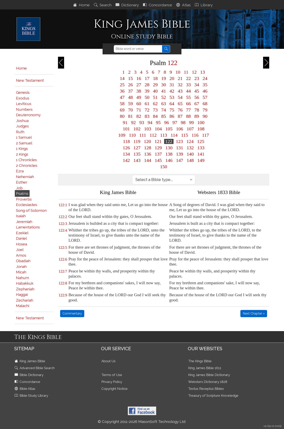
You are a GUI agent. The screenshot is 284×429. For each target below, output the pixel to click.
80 (122, 116)
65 (180, 103)
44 (188, 91)
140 (190, 154)
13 (202, 72)
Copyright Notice (114, 389)
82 (138, 116)
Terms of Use (111, 375)
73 (155, 109)
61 (147, 103)
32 (180, 84)
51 (155, 97)
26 (130, 84)
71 (138, 109)
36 (122, 91)
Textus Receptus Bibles (206, 389)
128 (147, 147)
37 (130, 91)
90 (205, 116)
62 (155, 103)
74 (163, 109)
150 (163, 166)
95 (158, 122)
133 (201, 147)
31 (172, 84)
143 (137, 160)
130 (169, 147)
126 (126, 147)
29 (155, 84)
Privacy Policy (111, 382)
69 (122, 109)
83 (147, 116)
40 (155, 91)
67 (196, 103)
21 (180, 78)
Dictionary (128, 5)
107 (190, 128)
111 (142, 135)
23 (196, 78)
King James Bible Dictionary (209, 375)
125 (201, 141)
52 (163, 97)
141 (201, 154)
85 (163, 116)
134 (126, 154)
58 (122, 103)
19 (163, 78)
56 (196, 97)
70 (130, 109)
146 (169, 160)
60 (138, 103)
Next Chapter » (254, 313)
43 (180, 91)
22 (188, 78)
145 (158, 160)
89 (196, 116)
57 (205, 97)
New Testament (30, 80)
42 (172, 91)
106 (179, 128)
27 (138, 84)
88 (188, 116)
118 (126, 141)
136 (147, 154)
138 (169, 154)
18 (155, 78)
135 (137, 154)
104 (158, 128)
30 (163, 84)
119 (137, 141)
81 (130, 116)
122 (169, 141)
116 (195, 135)
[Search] (138, 49)
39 (147, 91)
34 (196, 84)
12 (194, 72)
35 (205, 84)
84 (155, 116)
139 (179, 154)
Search (103, 5)
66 (188, 103)
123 (179, 141)
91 (125, 122)
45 (196, 91)
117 (205, 135)
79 (205, 109)
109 (122, 135)
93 (141, 122)
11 (186, 72)
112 (153, 135)
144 (147, 160)
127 (137, 147)
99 (191, 122)
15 (130, 78)
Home (82, 5)
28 (147, 84)
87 (180, 116)
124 (190, 141)
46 (205, 91)
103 (147, 128)
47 (122, 97)
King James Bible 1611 (204, 368)
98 (183, 122)
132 (190, 147)
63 (163, 103)
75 (172, 109)
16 (138, 78)
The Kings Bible (200, 361)
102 (137, 128)
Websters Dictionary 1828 (207, 382)
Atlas (184, 5)
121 (158, 141)
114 (174, 135)
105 (169, 128)
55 (188, 97)
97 (174, 122)
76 (180, 109)
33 (188, 84)
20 (172, 78)
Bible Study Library (32, 395)
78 (196, 109)
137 (158, 154)
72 (147, 109)
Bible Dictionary (29, 375)
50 (147, 97)
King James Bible (30, 361)
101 (126, 128)
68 (205, 103)
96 (166, 122)
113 (163, 135)
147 (179, 160)
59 (130, 103)
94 (150, 122)
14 (122, 78)
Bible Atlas (25, 389)
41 (163, 91)
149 (201, 160)
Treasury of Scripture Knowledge (213, 395)
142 (126, 160)
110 (132, 135)
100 (201, 122)
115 (184, 135)
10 (177, 72)
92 (133, 122)
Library (204, 5)
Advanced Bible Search (35, 368)
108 (201, 128)
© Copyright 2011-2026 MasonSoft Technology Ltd (142, 421)
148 (190, 160)
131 (179, 147)
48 (130, 97)
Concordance (158, 5)
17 (147, 78)
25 (122, 84)
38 (138, 91)
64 (172, 103)
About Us (108, 361)
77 (188, 109)
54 (180, 97)
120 (147, 141)
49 (138, 97)
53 (172, 97)
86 (172, 116)
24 (205, 78)
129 (158, 147)
